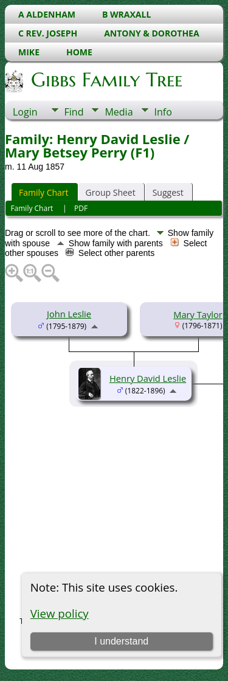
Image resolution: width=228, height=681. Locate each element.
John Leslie (69, 314)
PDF (81, 208)
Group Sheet (111, 192)
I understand (121, 641)
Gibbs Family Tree (105, 79)
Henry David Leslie (147, 378)
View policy (59, 613)
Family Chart (44, 192)
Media (119, 112)
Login (25, 112)
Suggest (168, 192)
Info (163, 112)
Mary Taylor (198, 314)
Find (74, 112)
